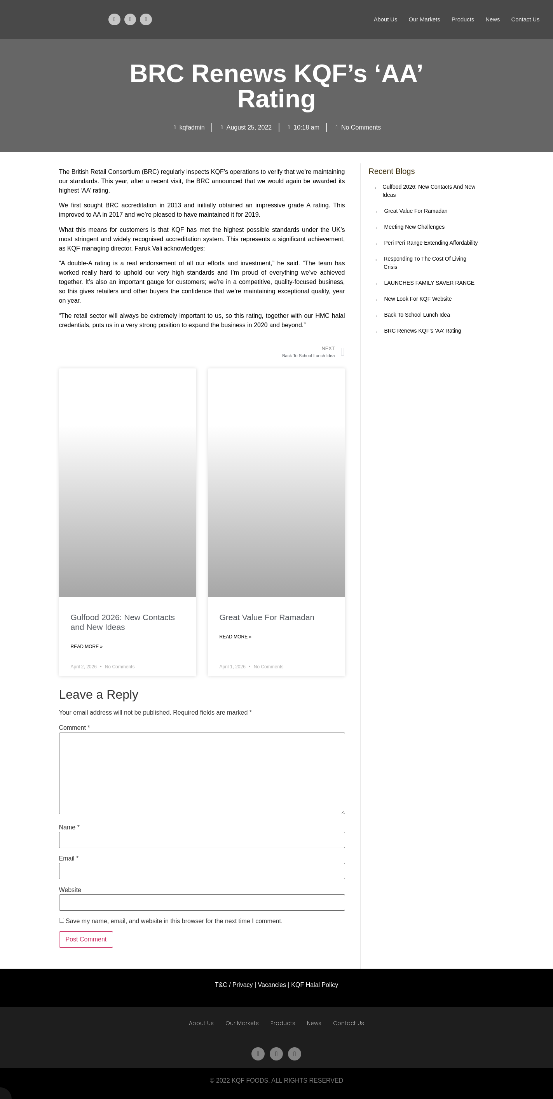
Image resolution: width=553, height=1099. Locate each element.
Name (69, 827)
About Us (382, 19)
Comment (74, 728)
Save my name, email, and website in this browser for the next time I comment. (174, 921)
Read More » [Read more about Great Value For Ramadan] (236, 637)
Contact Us (525, 19)
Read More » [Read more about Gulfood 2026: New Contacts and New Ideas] (87, 646)
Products (461, 19)
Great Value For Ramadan (267, 617)
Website (70, 890)
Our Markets (422, 19)
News (491, 19)
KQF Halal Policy (314, 985)
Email (69, 858)
